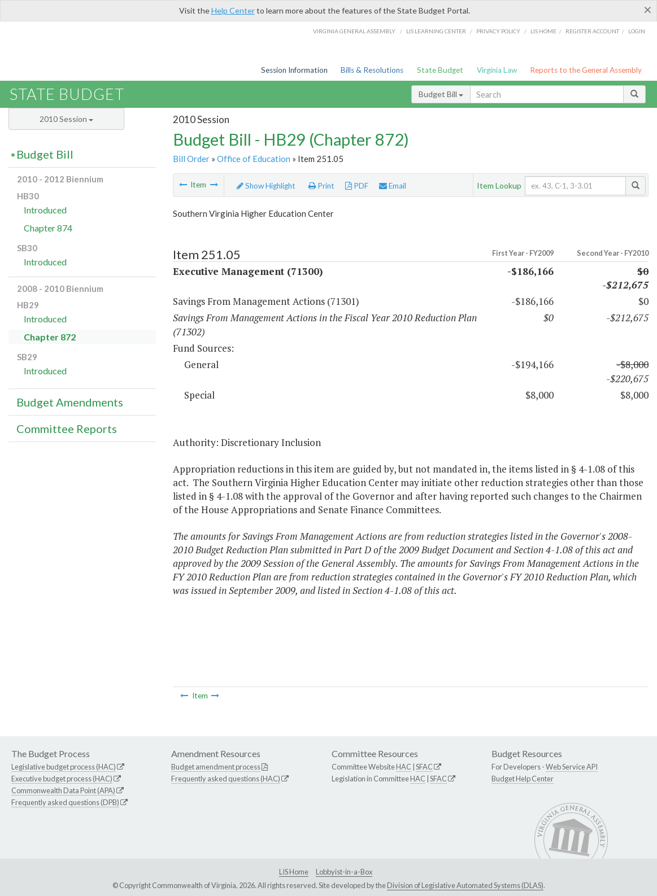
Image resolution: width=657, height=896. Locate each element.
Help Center (233, 10)
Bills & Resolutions (372, 70)
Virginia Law (497, 70)
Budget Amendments (69, 402)
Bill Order (191, 159)
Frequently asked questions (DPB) (65, 802)
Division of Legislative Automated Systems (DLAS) (465, 885)
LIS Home (293, 871)
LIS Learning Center (436, 31)
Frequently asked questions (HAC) (225, 778)
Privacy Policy (498, 31)
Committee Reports (66, 428)
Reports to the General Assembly (586, 70)
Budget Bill (441, 94)
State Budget (440, 70)
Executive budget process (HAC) (61, 778)
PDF (356, 185)
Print (321, 185)
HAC (403, 766)
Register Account (592, 31)
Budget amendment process (215, 766)
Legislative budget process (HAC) (63, 766)
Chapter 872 (50, 336)
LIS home (543, 31)
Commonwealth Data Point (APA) (63, 790)
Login (636, 31)
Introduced (45, 209)
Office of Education (253, 159)
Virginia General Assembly (354, 31)
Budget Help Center (522, 778)
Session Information (294, 70)
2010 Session (66, 119)
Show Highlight (266, 185)
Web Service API (572, 766)
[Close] (647, 9)
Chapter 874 (48, 227)
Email (392, 185)
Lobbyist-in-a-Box (344, 871)
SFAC (424, 766)
